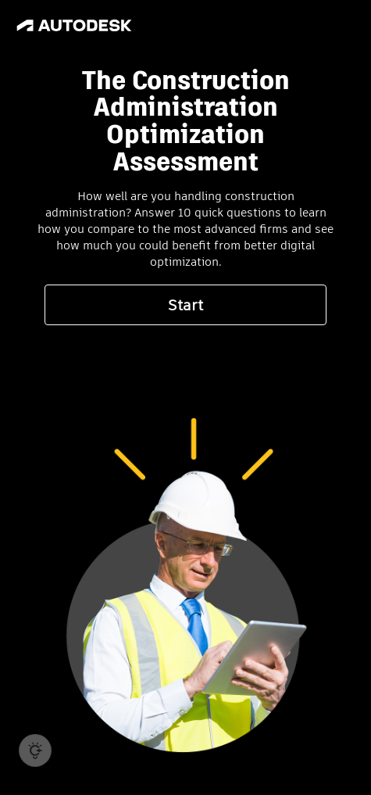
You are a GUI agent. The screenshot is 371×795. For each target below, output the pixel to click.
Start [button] (185, 305)
